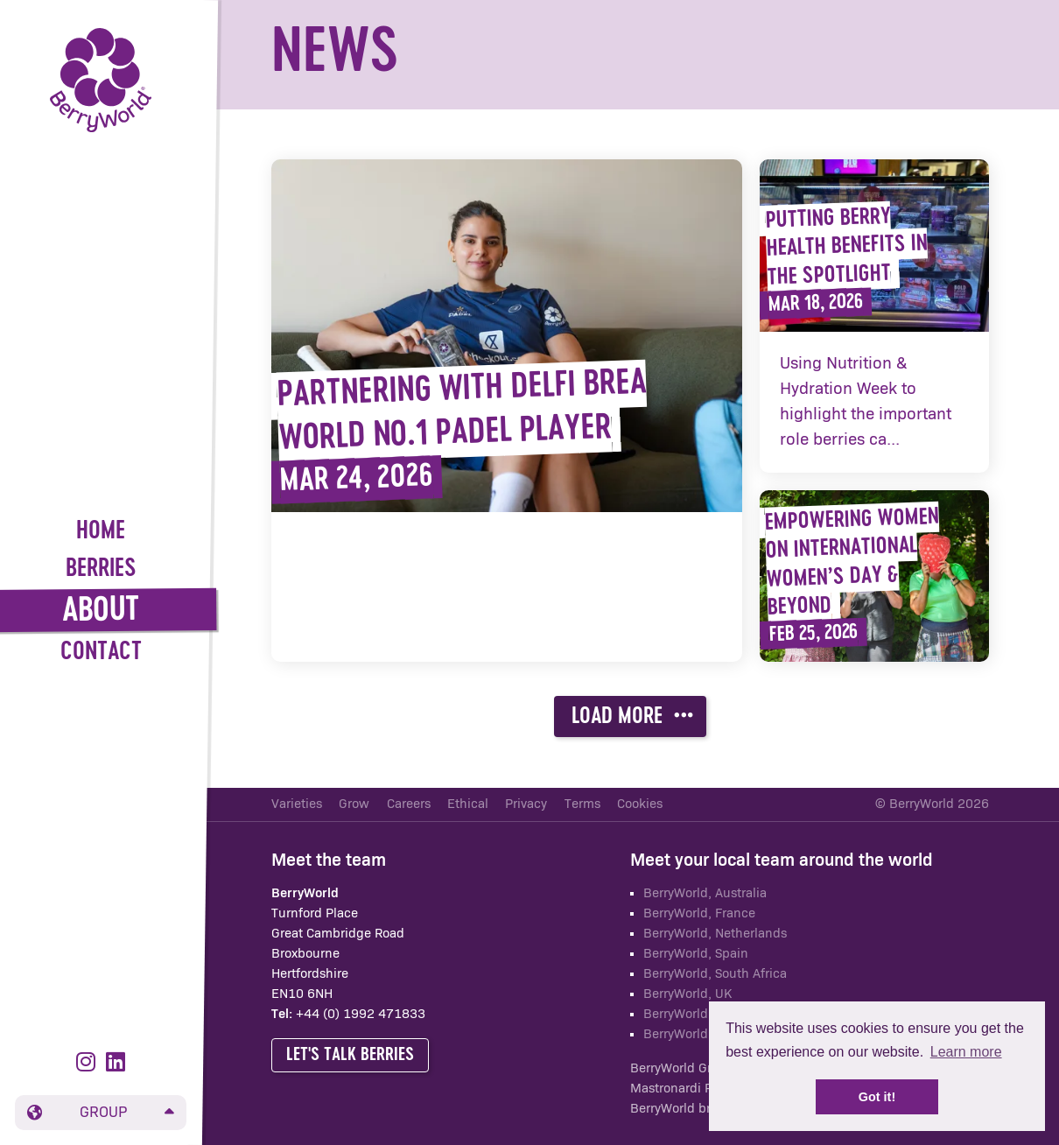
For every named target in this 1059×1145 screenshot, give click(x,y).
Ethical (467, 804)
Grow (354, 804)
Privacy (526, 804)
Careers (409, 804)
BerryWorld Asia (689, 1034)
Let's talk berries (350, 1055)
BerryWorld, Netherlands (715, 933)
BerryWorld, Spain (695, 953)
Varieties (296, 804)
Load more (632, 716)
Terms (582, 804)
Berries (101, 569)
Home (100, 532)
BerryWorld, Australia (705, 893)
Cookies (640, 804)
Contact (101, 652)
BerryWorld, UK (687, 994)
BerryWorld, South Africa (715, 973)
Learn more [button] (966, 1051)
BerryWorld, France (699, 913)
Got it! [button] (877, 1097)
